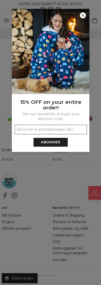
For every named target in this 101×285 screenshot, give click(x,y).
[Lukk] (83, 15)
